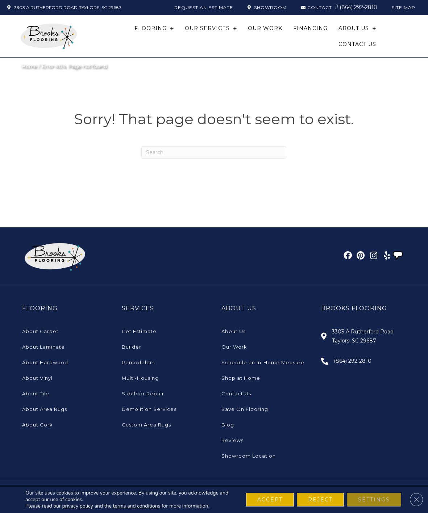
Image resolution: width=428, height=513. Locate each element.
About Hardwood (45, 362)
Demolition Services (149, 409)
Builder (131, 347)
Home (29, 66)
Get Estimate (139, 331)
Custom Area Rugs (146, 425)
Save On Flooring (244, 409)
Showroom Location (248, 456)
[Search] (213, 152)
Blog (227, 425)
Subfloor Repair (143, 393)
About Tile (35, 393)
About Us (233, 331)
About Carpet (40, 331)
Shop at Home (240, 378)
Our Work (234, 347)
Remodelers (138, 362)
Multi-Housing (140, 378)
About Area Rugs (44, 409)
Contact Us (236, 393)
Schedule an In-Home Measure (262, 362)
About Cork (37, 425)
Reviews (232, 440)
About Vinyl (37, 378)
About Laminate (43, 347)
